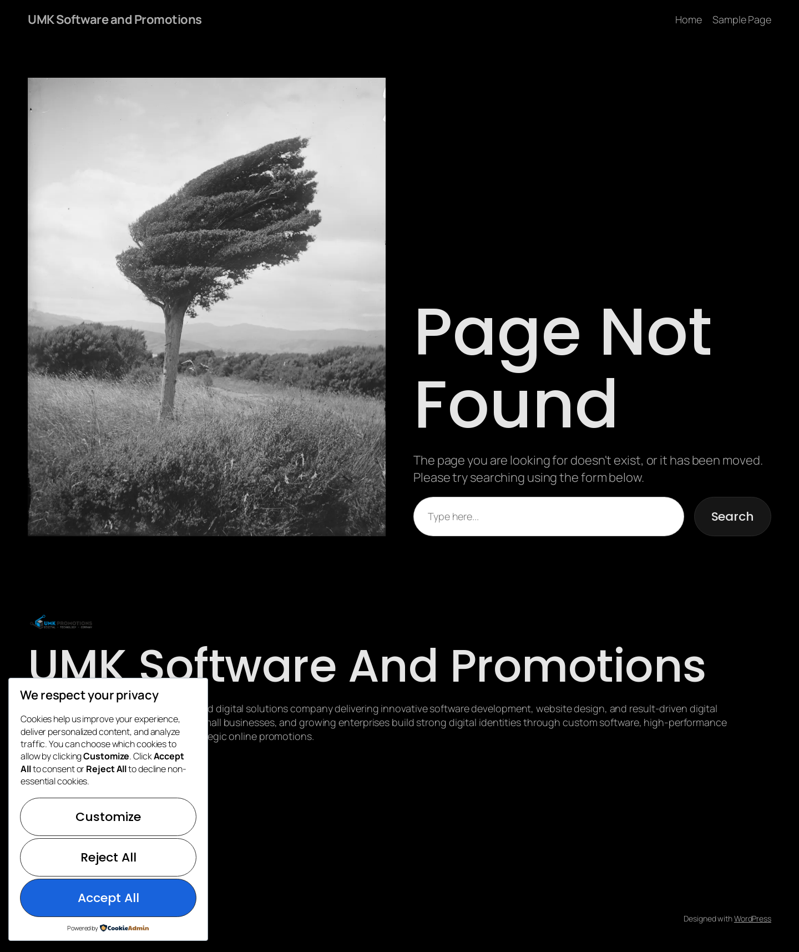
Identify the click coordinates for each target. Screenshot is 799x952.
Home (688, 19)
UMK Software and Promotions (115, 19)
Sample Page (741, 19)
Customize (108, 816)
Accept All (108, 897)
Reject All (108, 857)
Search (732, 516)
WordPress (752, 918)
